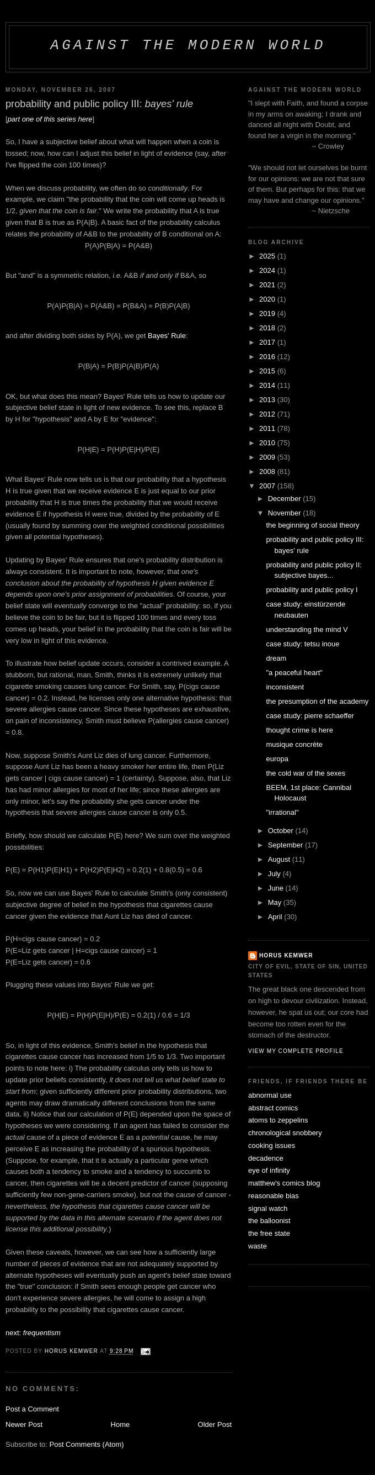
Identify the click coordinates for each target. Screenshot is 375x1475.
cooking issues (271, 1145)
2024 (268, 270)
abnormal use (270, 1095)
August (280, 859)
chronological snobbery (285, 1133)
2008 (268, 471)
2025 (268, 256)
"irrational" (282, 812)
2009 (268, 457)
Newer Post (24, 1424)
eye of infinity (269, 1170)
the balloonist (269, 1220)
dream (276, 658)
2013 (268, 400)
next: (33, 1333)
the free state (269, 1233)
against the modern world (187, 45)
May (275, 902)
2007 (268, 486)
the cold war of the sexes (305, 773)
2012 (268, 414)
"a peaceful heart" (294, 672)
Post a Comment (32, 1409)
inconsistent (285, 687)
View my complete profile (296, 1051)
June (277, 888)
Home (120, 1424)
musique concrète (294, 744)
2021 (268, 285)
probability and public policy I (311, 590)
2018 (268, 328)
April (276, 917)
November (285, 513)
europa (277, 759)
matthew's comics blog (284, 1183)
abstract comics (273, 1108)
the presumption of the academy (317, 701)
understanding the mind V (306, 629)
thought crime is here (299, 730)
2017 (268, 342)
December (285, 498)
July (275, 874)
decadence (265, 1158)
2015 (268, 371)
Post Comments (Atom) (87, 1444)
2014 (268, 385)
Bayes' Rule (167, 335)
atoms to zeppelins (278, 1120)
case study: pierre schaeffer (309, 716)
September (286, 845)
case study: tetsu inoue (302, 644)
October (282, 830)
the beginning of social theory (312, 525)
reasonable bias (273, 1196)
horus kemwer (286, 955)
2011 (268, 428)
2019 (268, 313)
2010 (268, 443)
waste (257, 1246)
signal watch (268, 1208)
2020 (268, 299)
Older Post (215, 1424)
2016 (268, 356)
